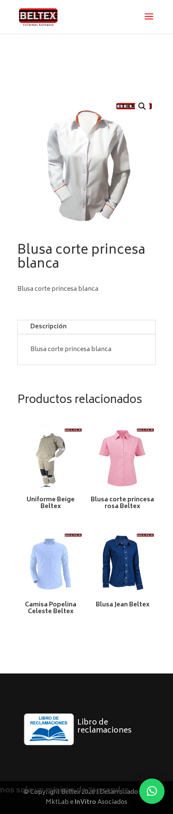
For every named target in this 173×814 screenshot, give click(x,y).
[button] (142, 106)
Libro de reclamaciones (104, 727)
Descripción (48, 327)
